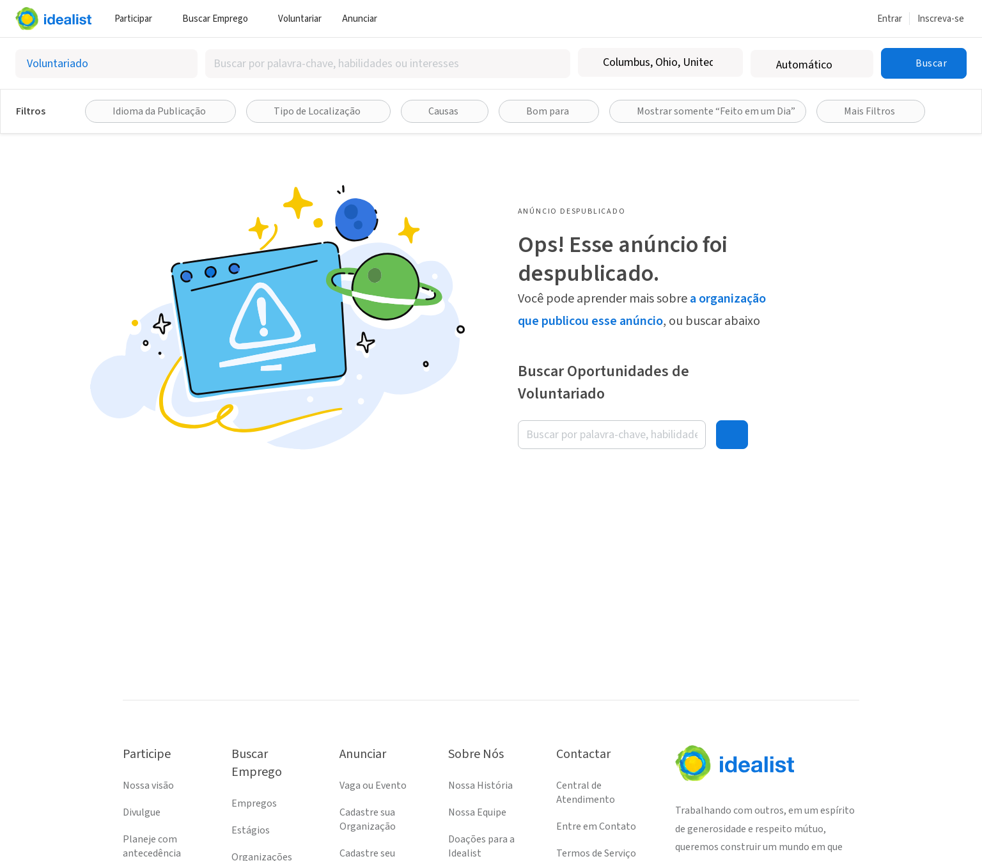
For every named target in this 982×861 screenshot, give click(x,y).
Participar (138, 19)
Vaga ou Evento (373, 785)
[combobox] (388, 63)
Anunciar (364, 19)
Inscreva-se (940, 19)
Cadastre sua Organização (367, 819)
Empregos (254, 803)
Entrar (889, 19)
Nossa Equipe (477, 812)
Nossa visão (148, 785)
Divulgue (141, 812)
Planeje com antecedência (152, 846)
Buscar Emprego (220, 19)
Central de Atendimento (585, 792)
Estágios (250, 830)
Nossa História (480, 785)
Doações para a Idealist (481, 846)
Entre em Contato (596, 826)
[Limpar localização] (725, 63)
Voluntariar (300, 19)
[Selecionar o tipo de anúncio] (106, 63)
